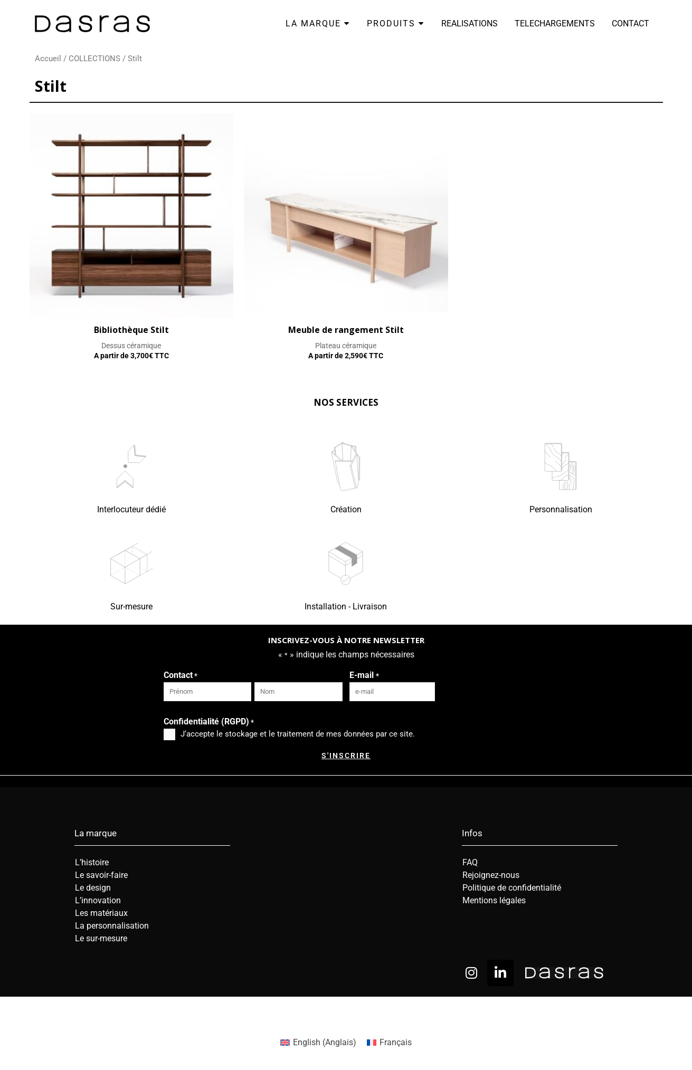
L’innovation (98, 900)
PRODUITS (395, 23)
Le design (93, 888)
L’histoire (92, 862)
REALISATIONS (469, 23)
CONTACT (630, 23)
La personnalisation (112, 926)
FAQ (470, 862)
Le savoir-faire (101, 875)
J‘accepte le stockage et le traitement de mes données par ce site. (298, 734)
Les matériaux (101, 913)
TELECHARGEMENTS (555, 23)
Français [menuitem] (396, 1042)
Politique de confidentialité (511, 888)
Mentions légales (494, 900)
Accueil (48, 58)
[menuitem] (318, 1042)
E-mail (363, 676)
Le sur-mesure (101, 938)
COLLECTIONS (94, 58)
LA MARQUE (318, 23)
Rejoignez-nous (490, 875)
